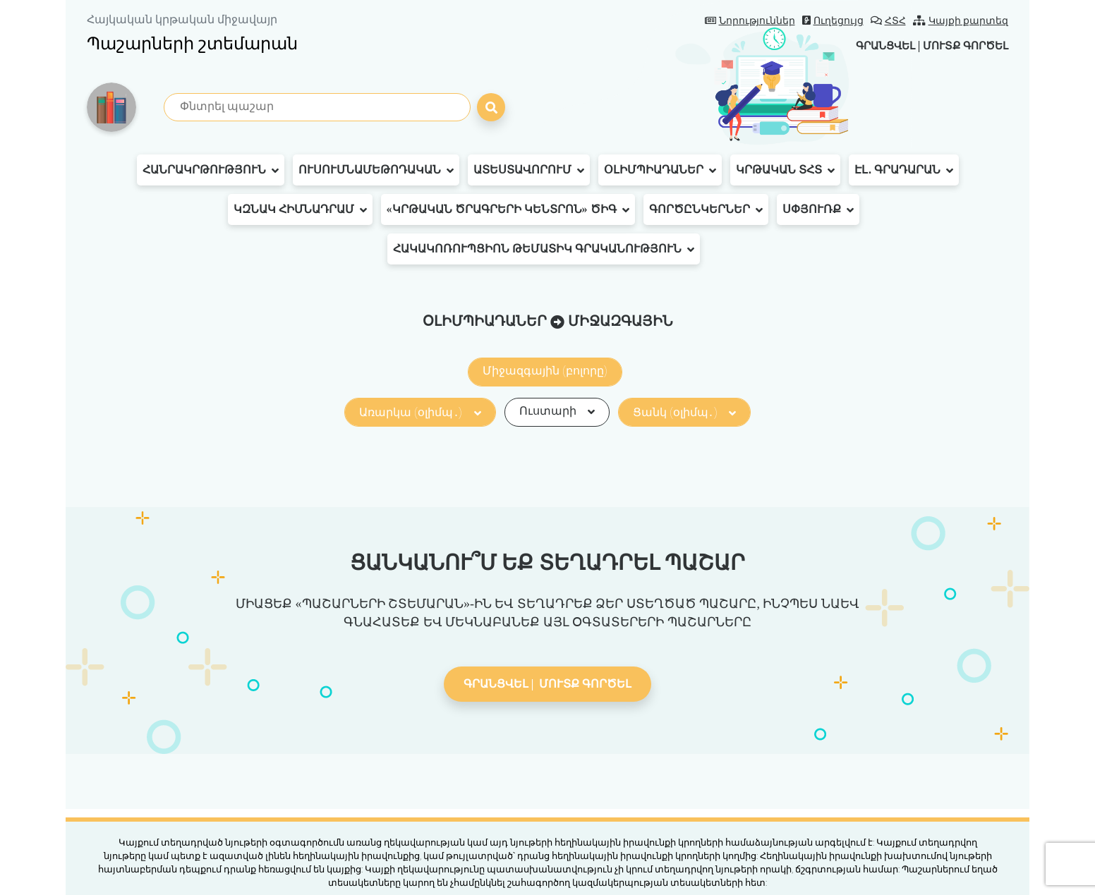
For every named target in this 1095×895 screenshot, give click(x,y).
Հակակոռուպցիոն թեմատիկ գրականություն (543, 249)
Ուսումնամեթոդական (376, 170)
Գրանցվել (874, 45)
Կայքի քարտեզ (961, 21)
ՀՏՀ (888, 21)
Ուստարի (557, 411)
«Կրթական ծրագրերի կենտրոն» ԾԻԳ (508, 209)
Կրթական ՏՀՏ (785, 170)
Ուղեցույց (833, 21)
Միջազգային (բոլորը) (545, 370)
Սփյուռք (818, 209)
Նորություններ (750, 21)
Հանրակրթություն (211, 170)
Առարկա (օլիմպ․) (419, 412)
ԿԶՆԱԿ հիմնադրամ (300, 209)
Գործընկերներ (706, 209)
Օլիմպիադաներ (660, 170)
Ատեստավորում (528, 170)
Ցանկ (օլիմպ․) (684, 412)
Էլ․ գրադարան (903, 170)
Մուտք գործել (962, 45)
